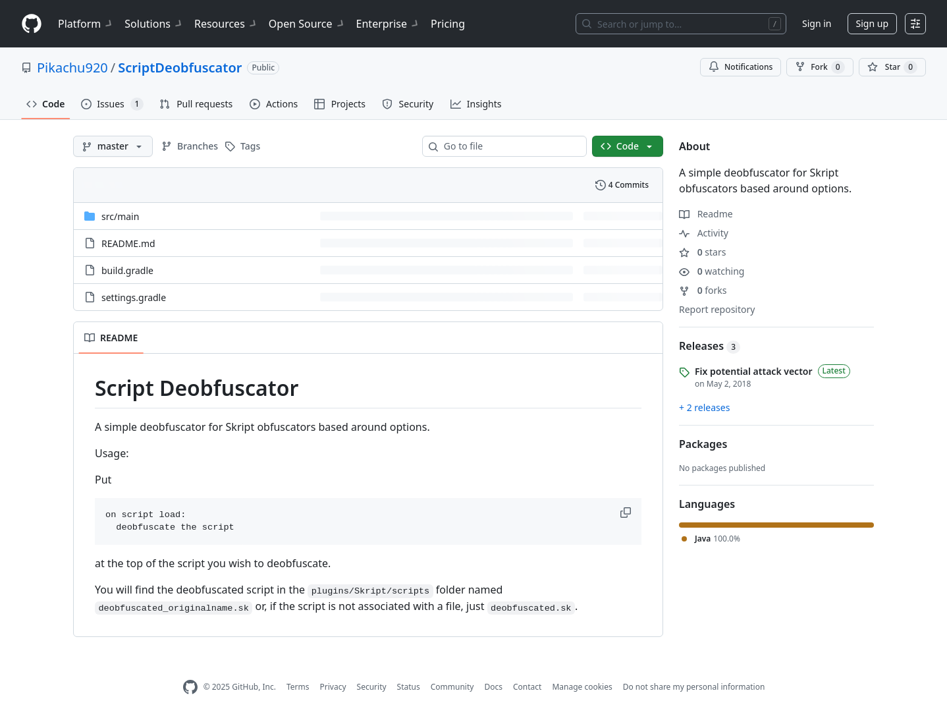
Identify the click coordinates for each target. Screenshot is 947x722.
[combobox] (510, 146)
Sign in (816, 23)
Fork (819, 67)
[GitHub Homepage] (190, 687)
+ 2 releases (704, 407)
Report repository (717, 309)
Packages (703, 444)
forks (703, 290)
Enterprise (388, 23)
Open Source (307, 23)
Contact (527, 686)
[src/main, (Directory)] (120, 216)
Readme (706, 214)
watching (711, 271)
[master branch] (113, 146)
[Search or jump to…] (681, 24)
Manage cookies (582, 686)
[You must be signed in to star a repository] (892, 67)
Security (372, 686)
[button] (627, 512)
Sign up (872, 23)
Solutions (154, 23)
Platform (86, 23)
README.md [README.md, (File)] (128, 243)
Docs (493, 686)
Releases (709, 346)
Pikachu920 (72, 67)
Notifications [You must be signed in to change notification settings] (740, 66)
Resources (226, 23)
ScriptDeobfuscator (180, 67)
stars (702, 252)
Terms (298, 686)
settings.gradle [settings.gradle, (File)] (133, 297)
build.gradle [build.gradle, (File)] (127, 270)
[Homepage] (31, 24)
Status (408, 686)
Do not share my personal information (694, 686)
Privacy (333, 686)
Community (452, 686)
